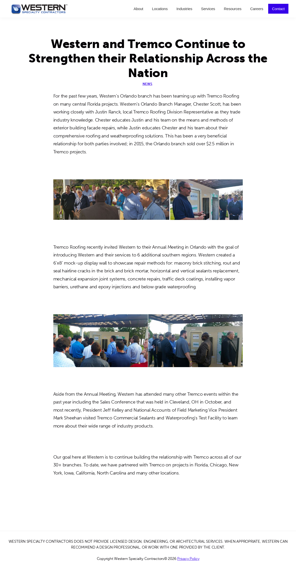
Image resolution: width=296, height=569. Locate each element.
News (147, 84)
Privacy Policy (188, 558)
